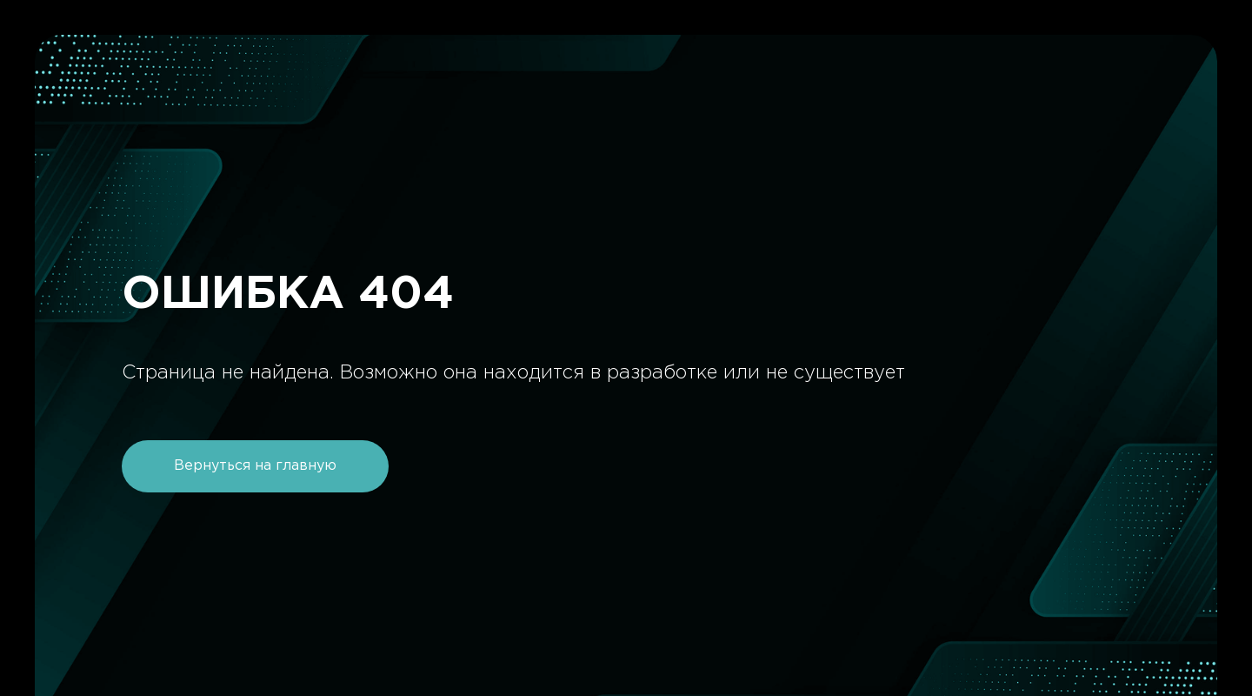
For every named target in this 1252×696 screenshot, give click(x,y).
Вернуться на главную (255, 465)
